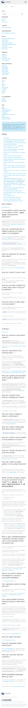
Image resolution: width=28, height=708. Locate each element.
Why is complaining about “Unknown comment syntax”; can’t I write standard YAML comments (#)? (14, 184)
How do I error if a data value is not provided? (14, 152)
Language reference (8, 680)
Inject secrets (4, 48)
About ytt (4, 19)
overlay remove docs (17, 345)
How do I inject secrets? (9, 195)
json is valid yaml (15, 267)
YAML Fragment (5, 87)
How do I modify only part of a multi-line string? (15, 173)
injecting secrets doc (10, 639)
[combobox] (13, 14)
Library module (5, 68)
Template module (5, 73)
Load (3, 93)
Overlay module (5, 70)
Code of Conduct (5, 111)
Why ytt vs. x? (5, 108)
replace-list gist (14, 372)
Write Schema (5, 41)
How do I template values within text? (12, 197)
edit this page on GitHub (19, 685)
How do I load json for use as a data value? (13, 145)
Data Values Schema (6, 58)
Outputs (3, 98)
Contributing (4, 113)
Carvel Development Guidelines (8, 114)
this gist (6, 410)
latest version (20, 128)
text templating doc (10, 647)
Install (3, 20)
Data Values (4, 57)
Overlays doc (5, 331)
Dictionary (4, 84)
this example (16, 420)
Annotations (4, 55)
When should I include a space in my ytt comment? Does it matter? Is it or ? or (14, 180)
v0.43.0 (3, 11)
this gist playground (11, 423)
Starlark (12, 678)
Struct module (5, 71)
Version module (5, 74)
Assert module (5, 67)
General (3, 80)
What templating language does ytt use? (13, 200)
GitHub (11, 6)
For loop (3, 90)
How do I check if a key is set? (11, 147)
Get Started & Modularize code (8, 38)
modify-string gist (6, 458)
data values (11, 513)
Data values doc (5, 207)
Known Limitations (5, 117)
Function (3, 91)
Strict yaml (4, 101)
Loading (5, 522)
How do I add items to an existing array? (13, 157)
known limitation (9, 580)
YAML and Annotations (6, 27)
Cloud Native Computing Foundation (11, 700)
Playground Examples (6, 118)
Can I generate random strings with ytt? (13, 190)
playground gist (13, 471)
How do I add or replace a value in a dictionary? (15, 165)
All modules (4, 65)
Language (4, 54)
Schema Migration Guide (7, 110)
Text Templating (5, 60)
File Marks (4, 100)
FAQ (3, 107)
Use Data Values (5, 40)
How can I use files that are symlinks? (12, 199)
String (3, 81)
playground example (16, 247)
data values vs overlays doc (17, 224)
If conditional (4, 88)
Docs (6, 6)
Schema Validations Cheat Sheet (8, 33)
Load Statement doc (16, 632)
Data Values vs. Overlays (7, 47)
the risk (19, 660)
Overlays (6, 154)
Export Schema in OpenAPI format (9, 44)
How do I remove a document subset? (12, 155)
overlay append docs (17, 370)
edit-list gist (21, 372)
